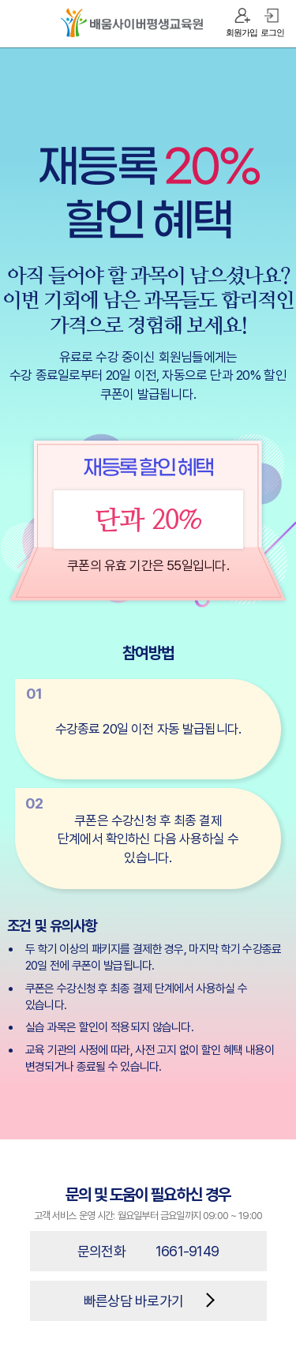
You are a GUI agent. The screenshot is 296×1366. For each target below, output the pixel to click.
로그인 (272, 32)
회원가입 (241, 32)
